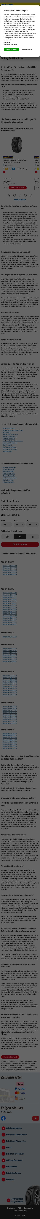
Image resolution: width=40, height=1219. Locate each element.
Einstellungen (27, 49)
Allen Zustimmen (11, 49)
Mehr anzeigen (9, 40)
